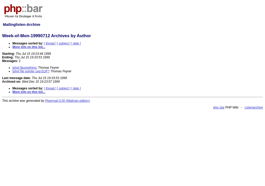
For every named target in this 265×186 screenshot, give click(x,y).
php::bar (218, 107)
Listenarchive (254, 107)
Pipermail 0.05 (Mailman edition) (67, 101)
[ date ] (76, 43)
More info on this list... (28, 47)
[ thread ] (50, 43)
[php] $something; (24, 67)
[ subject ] (63, 43)
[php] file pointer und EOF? (30, 71)
